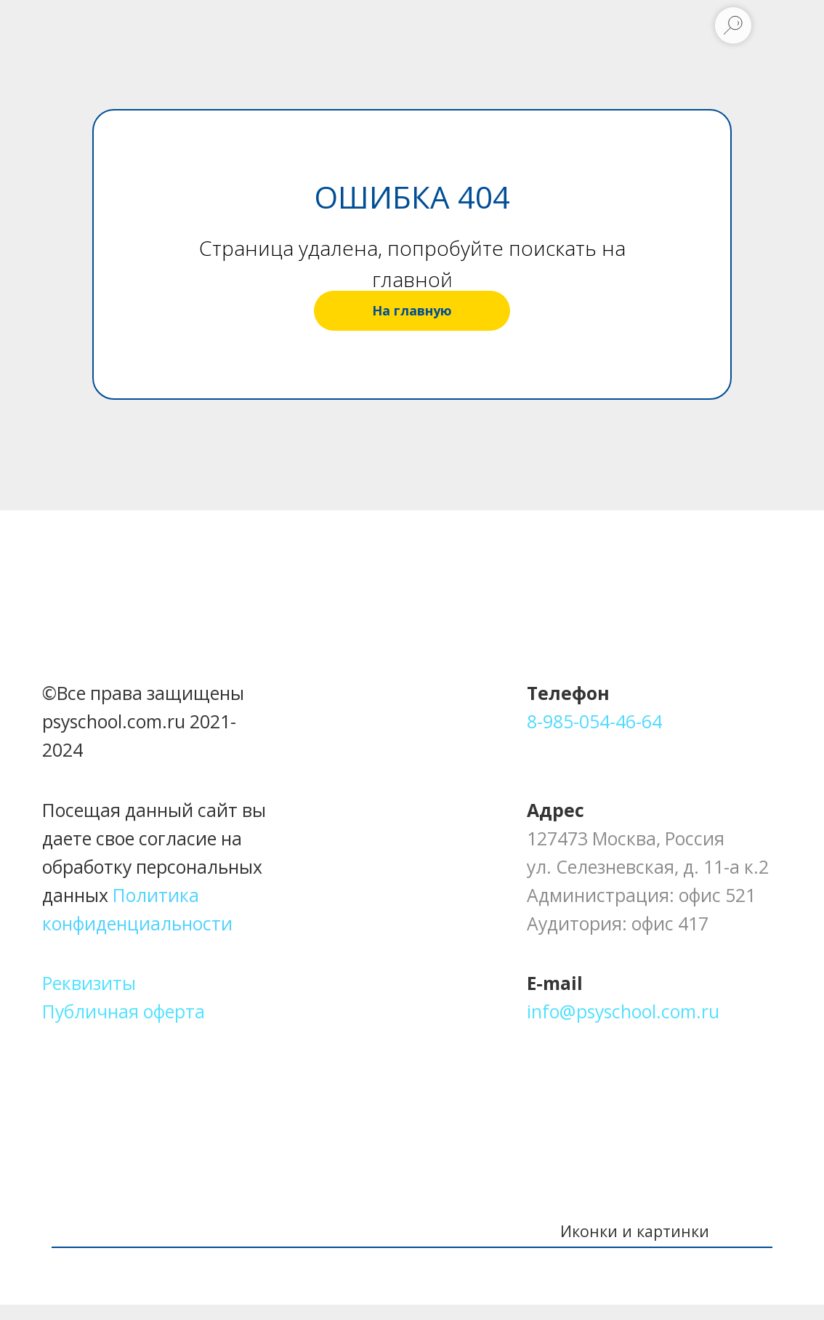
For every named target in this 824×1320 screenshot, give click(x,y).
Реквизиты (89, 982)
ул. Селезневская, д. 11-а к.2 (648, 866)
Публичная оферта (123, 1011)
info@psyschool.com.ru (623, 1011)
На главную (412, 310)
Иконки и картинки (634, 1230)
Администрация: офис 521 (641, 894)
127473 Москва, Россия (625, 838)
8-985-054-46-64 (594, 721)
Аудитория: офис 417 (617, 923)
